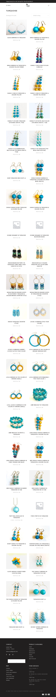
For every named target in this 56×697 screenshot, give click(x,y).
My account (9, 674)
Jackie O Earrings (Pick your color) (39, 322)
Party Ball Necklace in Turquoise (16, 516)
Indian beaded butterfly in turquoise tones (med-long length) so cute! (16, 264)
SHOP (30, 647)
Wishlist (8, 680)
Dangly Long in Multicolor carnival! (39, 66)
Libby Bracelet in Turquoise (39, 405)
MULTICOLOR (32, 658)
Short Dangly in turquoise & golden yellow (16, 544)
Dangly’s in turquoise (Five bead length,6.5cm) (39, 149)
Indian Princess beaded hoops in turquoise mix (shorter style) (39, 294)
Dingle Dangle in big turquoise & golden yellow (16, 208)
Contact (8, 668)
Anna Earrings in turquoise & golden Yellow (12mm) (16, 66)
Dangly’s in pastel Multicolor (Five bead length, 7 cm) (39, 121)
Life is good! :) (33, 668)
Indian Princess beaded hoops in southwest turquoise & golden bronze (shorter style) (16, 294)
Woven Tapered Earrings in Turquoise (39, 627)
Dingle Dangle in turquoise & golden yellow (39, 208)
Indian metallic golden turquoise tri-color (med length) (39, 264)
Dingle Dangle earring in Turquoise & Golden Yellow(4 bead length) (39, 179)
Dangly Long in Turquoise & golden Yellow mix (39, 94)
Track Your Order (10, 676)
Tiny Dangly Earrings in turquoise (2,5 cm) (39, 572)
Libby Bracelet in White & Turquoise (16, 433)
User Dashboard (10, 678)
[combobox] (41, 15)
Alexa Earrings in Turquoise (16, 37)
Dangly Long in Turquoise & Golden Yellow (16, 94)
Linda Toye (31, 671)
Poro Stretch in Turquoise (39, 516)
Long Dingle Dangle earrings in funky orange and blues (16, 461)
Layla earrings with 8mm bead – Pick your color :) (39, 378)
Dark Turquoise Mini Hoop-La (16, 178)
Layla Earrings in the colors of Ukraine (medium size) (39, 350)
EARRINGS (31, 649)
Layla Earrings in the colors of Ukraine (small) (16, 378)
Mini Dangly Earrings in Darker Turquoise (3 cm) (16, 489)
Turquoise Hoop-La (39, 599)
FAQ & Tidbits (9, 670)
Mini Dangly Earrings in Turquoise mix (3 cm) (39, 489)
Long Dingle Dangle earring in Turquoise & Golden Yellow (40, 433)
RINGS (30, 654)
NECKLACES (32, 652)
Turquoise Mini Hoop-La (16, 627)
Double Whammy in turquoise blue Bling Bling (39, 236)
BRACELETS (32, 651)
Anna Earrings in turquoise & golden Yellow (39, 38)
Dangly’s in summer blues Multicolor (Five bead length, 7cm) (16, 150)
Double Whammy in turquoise (16, 235)
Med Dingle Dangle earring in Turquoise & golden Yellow (39, 461)
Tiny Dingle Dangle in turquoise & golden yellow (16, 600)
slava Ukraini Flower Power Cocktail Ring (17, 572)
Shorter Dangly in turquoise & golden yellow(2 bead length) (39, 544)
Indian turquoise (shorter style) (16, 322)
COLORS (31, 656)
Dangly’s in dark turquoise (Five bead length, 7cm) (16, 121)
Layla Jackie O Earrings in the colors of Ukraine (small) (16, 405)
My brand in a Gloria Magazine (38, 674)
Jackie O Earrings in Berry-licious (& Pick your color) (16, 350)
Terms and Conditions (11, 672)
